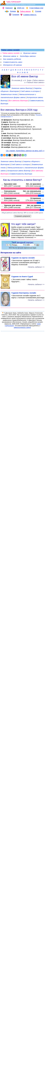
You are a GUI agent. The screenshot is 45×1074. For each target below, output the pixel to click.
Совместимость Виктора (21, 174)
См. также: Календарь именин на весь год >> (25, 151)
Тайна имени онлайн (11, 53)
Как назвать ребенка (12, 59)
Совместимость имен (12, 62)
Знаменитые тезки (9, 94)
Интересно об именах (12, 65)
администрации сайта (22, 327)
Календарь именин (28, 56)
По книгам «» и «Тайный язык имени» (27, 81)
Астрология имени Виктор (18, 171)
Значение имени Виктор (21, 88)
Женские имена (9, 56)
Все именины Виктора (18, 100)
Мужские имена (29, 53)
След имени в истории (30, 91)
